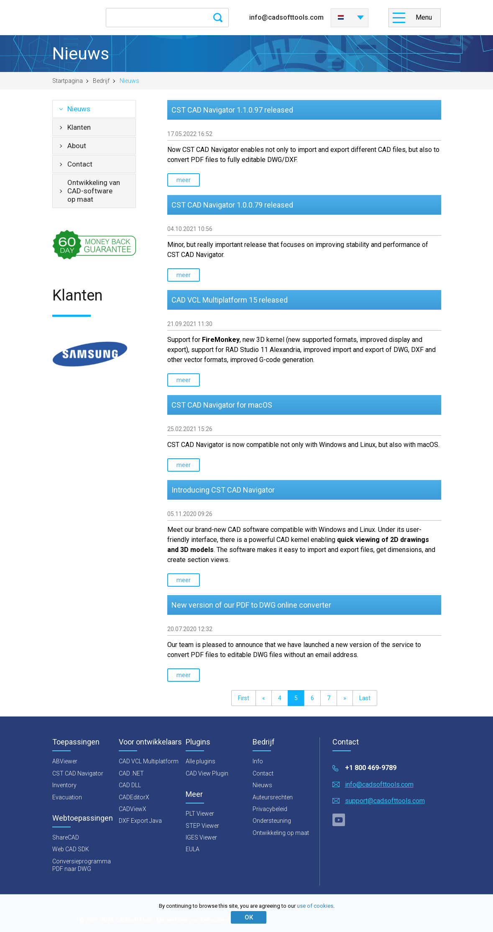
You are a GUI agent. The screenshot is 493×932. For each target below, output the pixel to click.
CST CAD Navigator (77, 773)
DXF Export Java (140, 820)
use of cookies (315, 906)
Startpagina (67, 80)
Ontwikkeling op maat (281, 832)
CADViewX (132, 809)
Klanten (79, 127)
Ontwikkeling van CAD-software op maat (93, 190)
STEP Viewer (202, 825)
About (76, 145)
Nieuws (78, 109)
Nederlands (340, 17)
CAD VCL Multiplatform (149, 761)
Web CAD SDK (70, 849)
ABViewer (64, 761)
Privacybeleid (270, 809)
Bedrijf (101, 80)
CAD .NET (131, 773)
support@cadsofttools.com (385, 801)
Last (364, 698)
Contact (79, 164)
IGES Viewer (201, 837)
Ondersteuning (272, 820)
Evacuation (67, 797)
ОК (249, 917)
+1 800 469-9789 (370, 768)
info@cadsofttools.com (286, 17)
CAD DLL (130, 785)
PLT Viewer (200, 813)
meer (183, 180)
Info (258, 761)
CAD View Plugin (207, 773)
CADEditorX (134, 797)
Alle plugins (200, 761)
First (243, 698)
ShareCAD (65, 837)
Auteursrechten (273, 797)
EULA (192, 849)
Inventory (64, 785)
